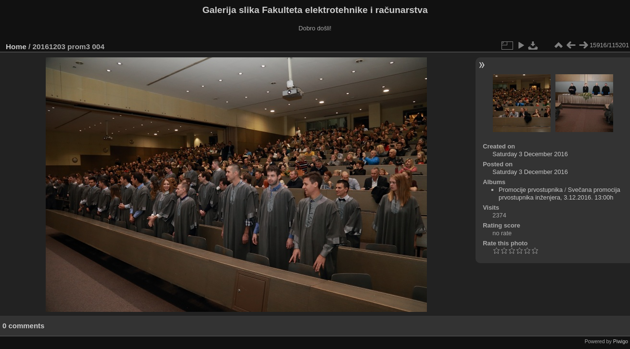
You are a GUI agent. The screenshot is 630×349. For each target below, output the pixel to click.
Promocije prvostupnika (531, 189)
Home (16, 46)
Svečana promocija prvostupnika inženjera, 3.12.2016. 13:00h (559, 193)
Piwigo (620, 341)
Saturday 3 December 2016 (530, 154)
